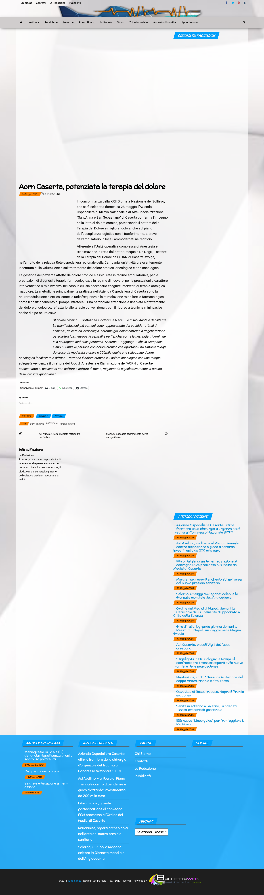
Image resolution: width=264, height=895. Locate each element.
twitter (233, 3)
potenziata (52, 423)
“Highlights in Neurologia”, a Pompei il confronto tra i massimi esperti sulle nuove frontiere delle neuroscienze (208, 662)
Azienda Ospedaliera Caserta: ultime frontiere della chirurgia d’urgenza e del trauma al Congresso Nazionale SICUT (206, 528)
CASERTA (43, 416)
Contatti (41, 3)
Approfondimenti (164, 22)
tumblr (245, 3)
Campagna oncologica (41, 771)
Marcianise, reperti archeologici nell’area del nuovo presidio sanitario (209, 581)
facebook (227, 3)
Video (120, 22)
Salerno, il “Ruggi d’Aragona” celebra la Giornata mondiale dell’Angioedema (207, 596)
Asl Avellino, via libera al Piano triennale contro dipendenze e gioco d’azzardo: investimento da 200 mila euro (205, 547)
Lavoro (68, 22)
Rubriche (51, 22)
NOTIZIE (59, 416)
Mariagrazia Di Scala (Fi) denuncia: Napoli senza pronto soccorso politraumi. (48, 755)
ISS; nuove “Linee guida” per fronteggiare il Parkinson (210, 722)
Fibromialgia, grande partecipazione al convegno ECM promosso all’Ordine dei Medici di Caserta (205, 565)
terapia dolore (67, 423)
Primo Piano (86, 22)
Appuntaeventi (190, 22)
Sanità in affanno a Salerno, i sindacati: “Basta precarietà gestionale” (206, 708)
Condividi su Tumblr (31, 388)
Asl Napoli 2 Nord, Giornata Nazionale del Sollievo (59, 435)
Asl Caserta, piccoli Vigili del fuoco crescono (203, 646)
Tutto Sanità (74, 880)
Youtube (239, 3)
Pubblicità (75, 3)
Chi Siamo (143, 753)
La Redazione (57, 3)
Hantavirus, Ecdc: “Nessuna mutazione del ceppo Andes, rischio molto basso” (209, 679)
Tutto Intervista (138, 22)
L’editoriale (105, 22)
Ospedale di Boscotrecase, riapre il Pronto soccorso (210, 693)
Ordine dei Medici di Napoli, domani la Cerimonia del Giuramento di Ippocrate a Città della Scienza (206, 612)
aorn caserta (37, 423)
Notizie (34, 22)
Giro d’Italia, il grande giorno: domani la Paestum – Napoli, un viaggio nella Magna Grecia (207, 630)
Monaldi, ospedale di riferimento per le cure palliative (127, 435)
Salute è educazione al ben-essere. (46, 785)
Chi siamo (26, 3)
